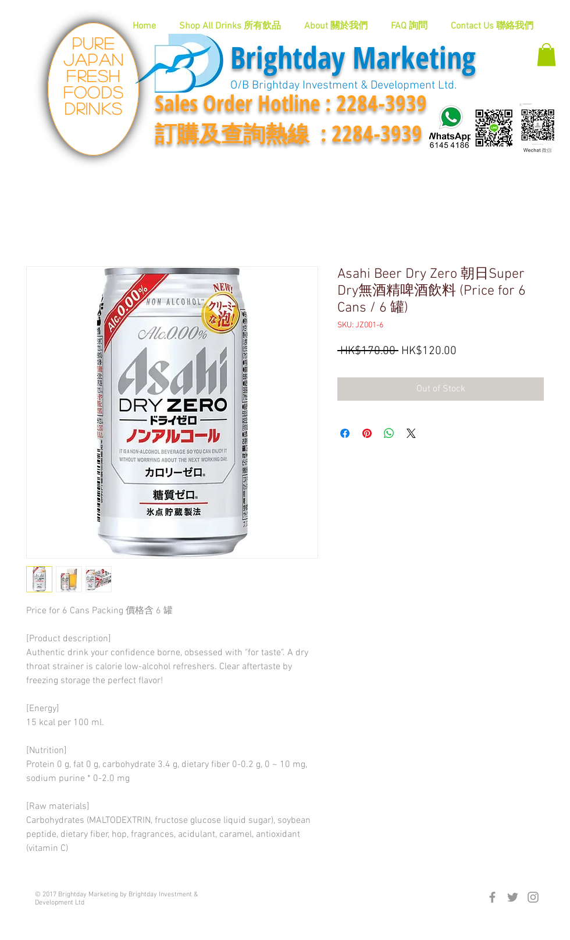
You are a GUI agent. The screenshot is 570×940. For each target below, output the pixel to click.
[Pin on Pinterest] (367, 433)
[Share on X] (411, 433)
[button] (546, 54)
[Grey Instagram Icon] (533, 897)
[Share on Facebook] (345, 433)
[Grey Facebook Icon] (492, 897)
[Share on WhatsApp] (389, 433)
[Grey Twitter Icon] (512, 897)
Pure (93, 43)
